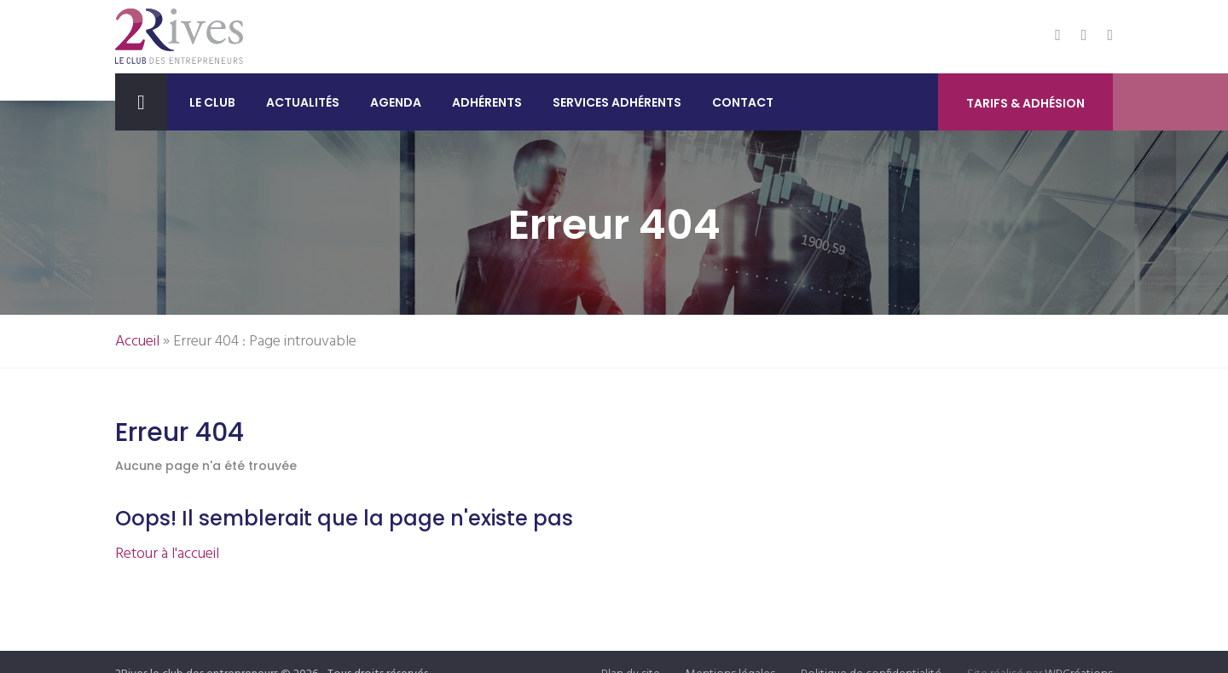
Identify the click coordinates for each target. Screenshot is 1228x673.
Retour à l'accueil (167, 554)
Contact (742, 102)
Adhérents (487, 102)
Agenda (395, 102)
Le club (212, 102)
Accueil (137, 341)
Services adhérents (617, 102)
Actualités (302, 102)
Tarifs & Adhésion (1025, 103)
